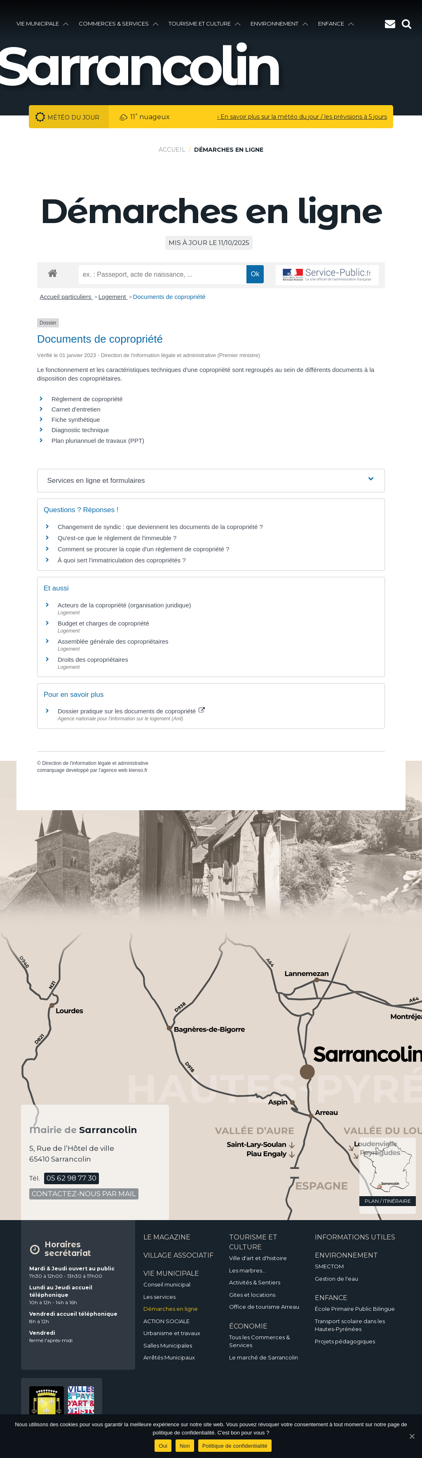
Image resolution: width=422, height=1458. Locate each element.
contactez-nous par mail (84, 1194)
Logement (113, 296)
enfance (336, 23)
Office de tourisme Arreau (264, 1306)
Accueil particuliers (66, 296)
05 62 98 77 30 (71, 1178)
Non (185, 1446)
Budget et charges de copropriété (103, 623)
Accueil (172, 149)
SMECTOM (329, 1266)
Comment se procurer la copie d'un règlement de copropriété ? (143, 549)
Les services (159, 1296)
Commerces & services (119, 23)
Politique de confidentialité (234, 1446)
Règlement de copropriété (87, 398)
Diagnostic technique (80, 429)
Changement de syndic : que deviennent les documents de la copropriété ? (160, 526)
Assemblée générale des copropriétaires (113, 641)
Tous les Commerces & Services (259, 1341)
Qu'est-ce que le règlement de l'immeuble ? (117, 537)
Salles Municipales (167, 1345)
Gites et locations (252, 1294)
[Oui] (412, 1436)
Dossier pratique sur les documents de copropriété (131, 711)
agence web (114, 770)
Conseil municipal (166, 1284)
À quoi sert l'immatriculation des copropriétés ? (122, 560)
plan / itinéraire (388, 1201)
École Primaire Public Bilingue (355, 1308)
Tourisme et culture (205, 23)
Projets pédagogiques (345, 1341)
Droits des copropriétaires (93, 659)
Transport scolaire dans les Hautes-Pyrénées (350, 1325)
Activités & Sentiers (254, 1282)
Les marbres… (247, 1270)
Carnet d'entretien (76, 409)
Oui (163, 1446)
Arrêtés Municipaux (169, 1357)
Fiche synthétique (76, 419)
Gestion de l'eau (336, 1278)
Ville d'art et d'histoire (258, 1258)
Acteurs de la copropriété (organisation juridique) (124, 605)
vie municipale (42, 23)
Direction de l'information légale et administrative (95, 763)
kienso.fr (138, 770)
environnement (279, 23)
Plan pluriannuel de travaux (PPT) (98, 440)
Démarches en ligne (170, 1308)
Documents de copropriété (169, 296)
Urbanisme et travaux (171, 1333)
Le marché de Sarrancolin (263, 1357)
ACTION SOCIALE (166, 1321)
